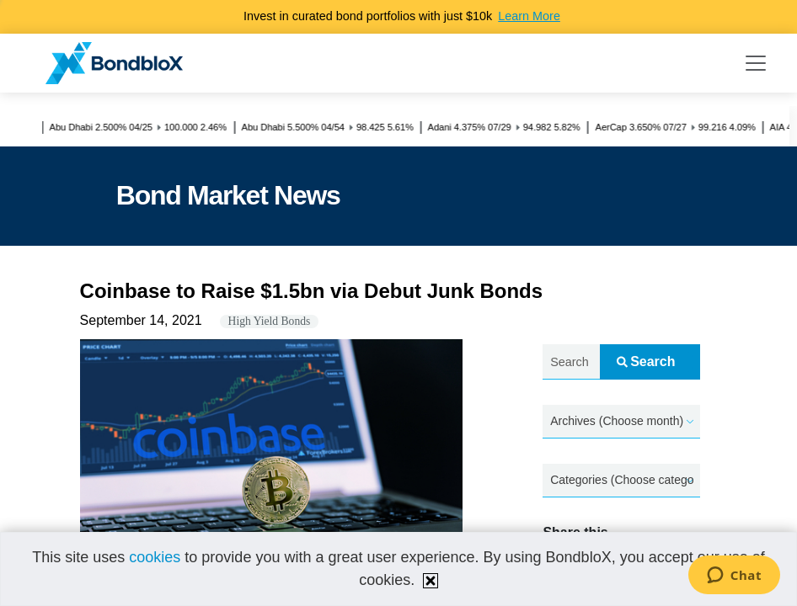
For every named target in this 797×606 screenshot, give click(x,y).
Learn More (529, 16)
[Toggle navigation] (755, 63)
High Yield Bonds (269, 321)
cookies (154, 557)
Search (646, 361)
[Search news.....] (571, 362)
